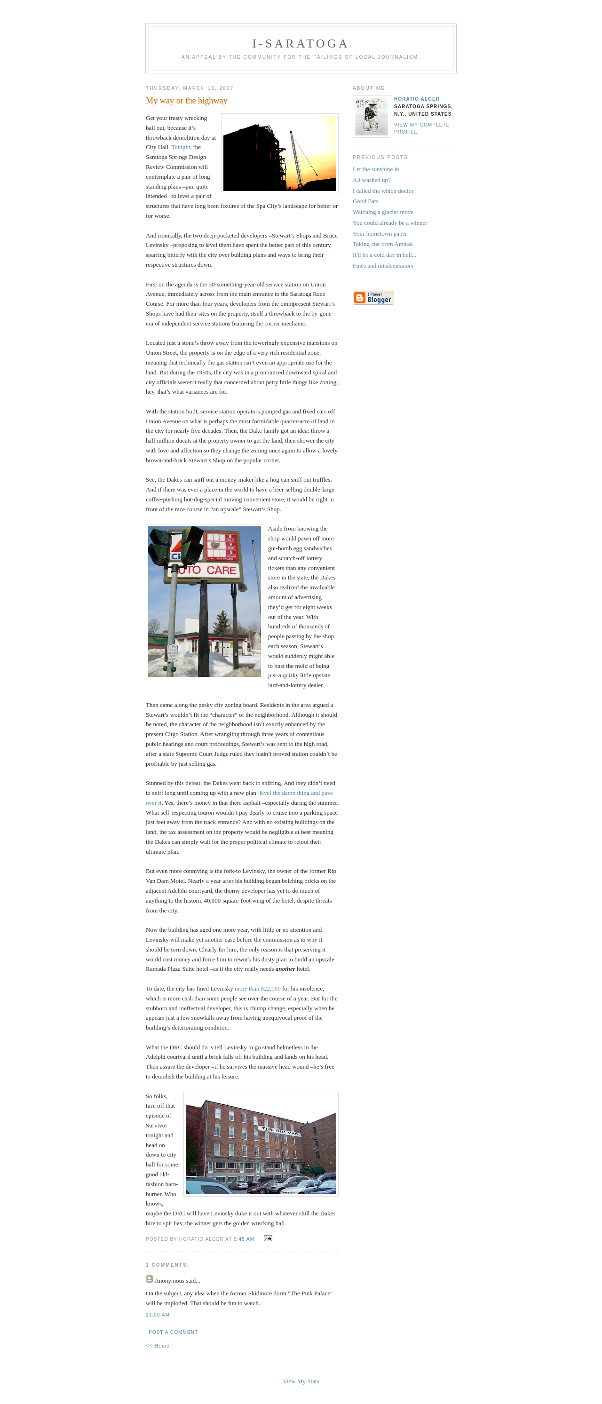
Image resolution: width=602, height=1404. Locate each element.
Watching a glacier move (383, 211)
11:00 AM (158, 1314)
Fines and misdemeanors (383, 265)
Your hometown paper (380, 233)
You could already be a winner (390, 222)
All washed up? (372, 179)
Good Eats (366, 201)
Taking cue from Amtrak (383, 243)
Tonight (180, 147)
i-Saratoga (301, 43)
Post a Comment (173, 1332)
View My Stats (301, 1381)
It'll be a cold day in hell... (385, 254)
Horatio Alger (417, 99)
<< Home (157, 1345)
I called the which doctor (383, 190)
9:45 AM (244, 1239)
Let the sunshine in (376, 169)
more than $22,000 (258, 988)
